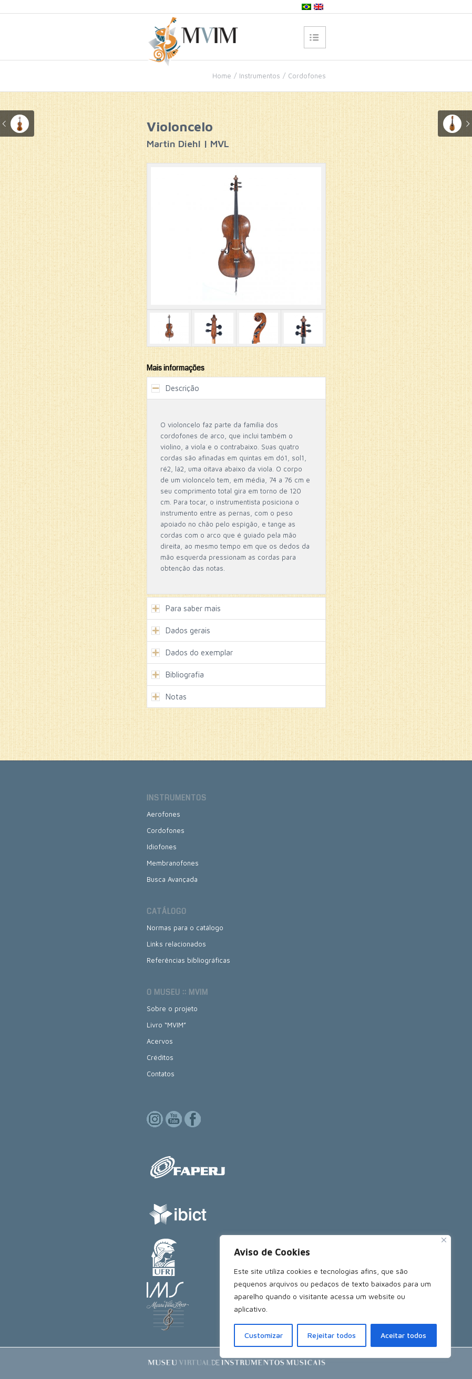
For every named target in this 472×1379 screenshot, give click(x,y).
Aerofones (163, 814)
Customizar (263, 1335)
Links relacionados (176, 944)
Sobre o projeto (172, 1008)
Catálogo (167, 911)
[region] (335, 1296)
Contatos (161, 1073)
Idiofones (162, 846)
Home (221, 75)
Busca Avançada (172, 879)
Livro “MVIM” (166, 1025)
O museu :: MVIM (177, 992)
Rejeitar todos (331, 1335)
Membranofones (173, 863)
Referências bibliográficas (188, 960)
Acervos (160, 1041)
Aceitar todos (403, 1335)
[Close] (444, 1240)
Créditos (160, 1057)
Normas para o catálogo (185, 927)
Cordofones (307, 75)
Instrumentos (259, 75)
